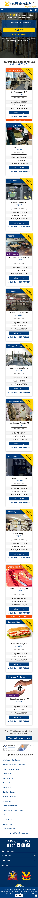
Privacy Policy (14, 893)
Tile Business (13, 291)
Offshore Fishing (14, 346)
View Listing (19, 112)
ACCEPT (19, 896)
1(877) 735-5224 (19, 841)
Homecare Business (16, 677)
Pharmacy (11, 512)
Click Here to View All (19, 64)
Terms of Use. (29, 893)
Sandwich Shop (14, 622)
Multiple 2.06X (19, 208)
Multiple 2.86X (19, 649)
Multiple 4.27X (19, 539)
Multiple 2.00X (19, 594)
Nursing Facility (14, 125)
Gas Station (12, 181)
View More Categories (19, 833)
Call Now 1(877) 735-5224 (19, 116)
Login (27, 7)
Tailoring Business (15, 401)
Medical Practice (15, 70)
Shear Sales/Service (16, 567)
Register (33, 7)
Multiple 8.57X (19, 153)
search (19, 29)
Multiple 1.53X (19, 263)
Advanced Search (19, 34)
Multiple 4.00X (19, 484)
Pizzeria (10, 236)
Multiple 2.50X (19, 318)
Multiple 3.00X (19, 98)
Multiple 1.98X (19, 429)
